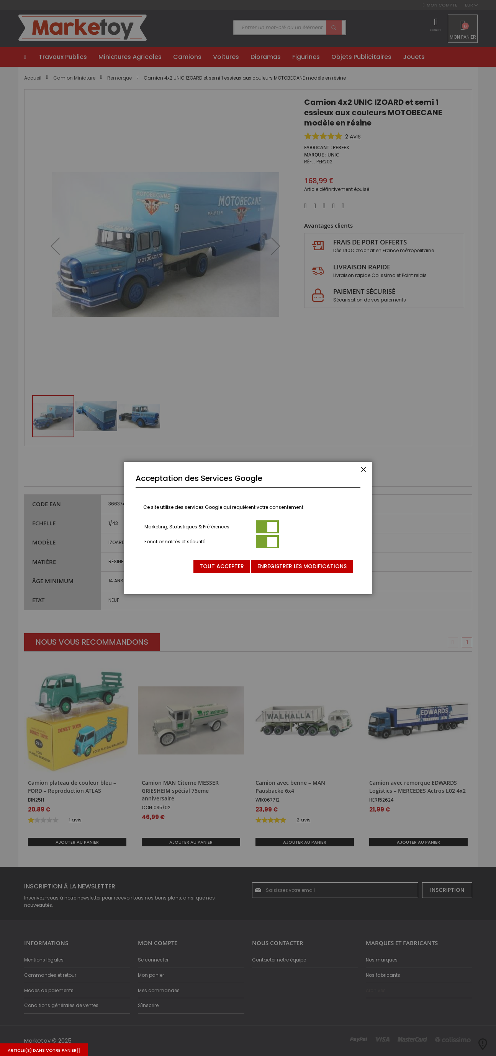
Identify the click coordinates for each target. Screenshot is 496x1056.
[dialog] (248, 528)
